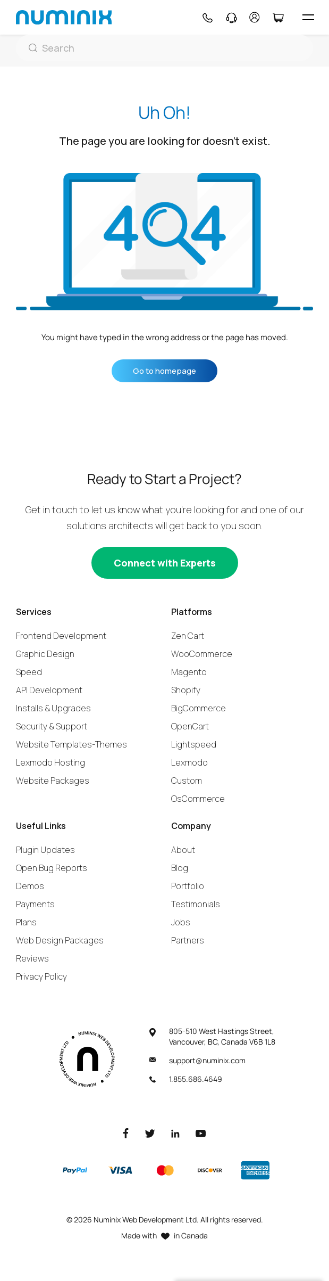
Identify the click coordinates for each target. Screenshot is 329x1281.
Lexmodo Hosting (50, 762)
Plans (26, 922)
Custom (186, 780)
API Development (49, 690)
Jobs (180, 922)
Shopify (185, 690)
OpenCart (190, 726)
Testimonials (195, 904)
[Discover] (210, 1170)
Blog (179, 868)
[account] (254, 17)
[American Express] (255, 1170)
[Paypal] (75, 1170)
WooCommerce (201, 654)
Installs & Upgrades (53, 708)
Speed (29, 672)
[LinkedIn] (175, 1132)
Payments (35, 904)
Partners (187, 940)
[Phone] (207, 18)
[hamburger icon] (308, 17)
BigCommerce (198, 708)
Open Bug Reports (51, 868)
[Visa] (120, 1170)
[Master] (164, 1170)
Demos (30, 886)
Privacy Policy (41, 976)
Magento (189, 672)
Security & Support (51, 726)
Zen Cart (187, 636)
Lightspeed (193, 744)
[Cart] (278, 17)
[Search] (164, 48)
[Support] (231, 18)
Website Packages (52, 780)
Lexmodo (189, 762)
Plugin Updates (45, 850)
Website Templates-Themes (71, 744)
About (183, 850)
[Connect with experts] (164, 563)
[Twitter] (150, 1132)
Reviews (32, 958)
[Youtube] (201, 1132)
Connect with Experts (165, 562)
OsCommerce (198, 798)
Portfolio (187, 886)
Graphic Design (45, 654)
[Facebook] (126, 1132)
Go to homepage (164, 370)
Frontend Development (61, 636)
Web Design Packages (60, 940)
